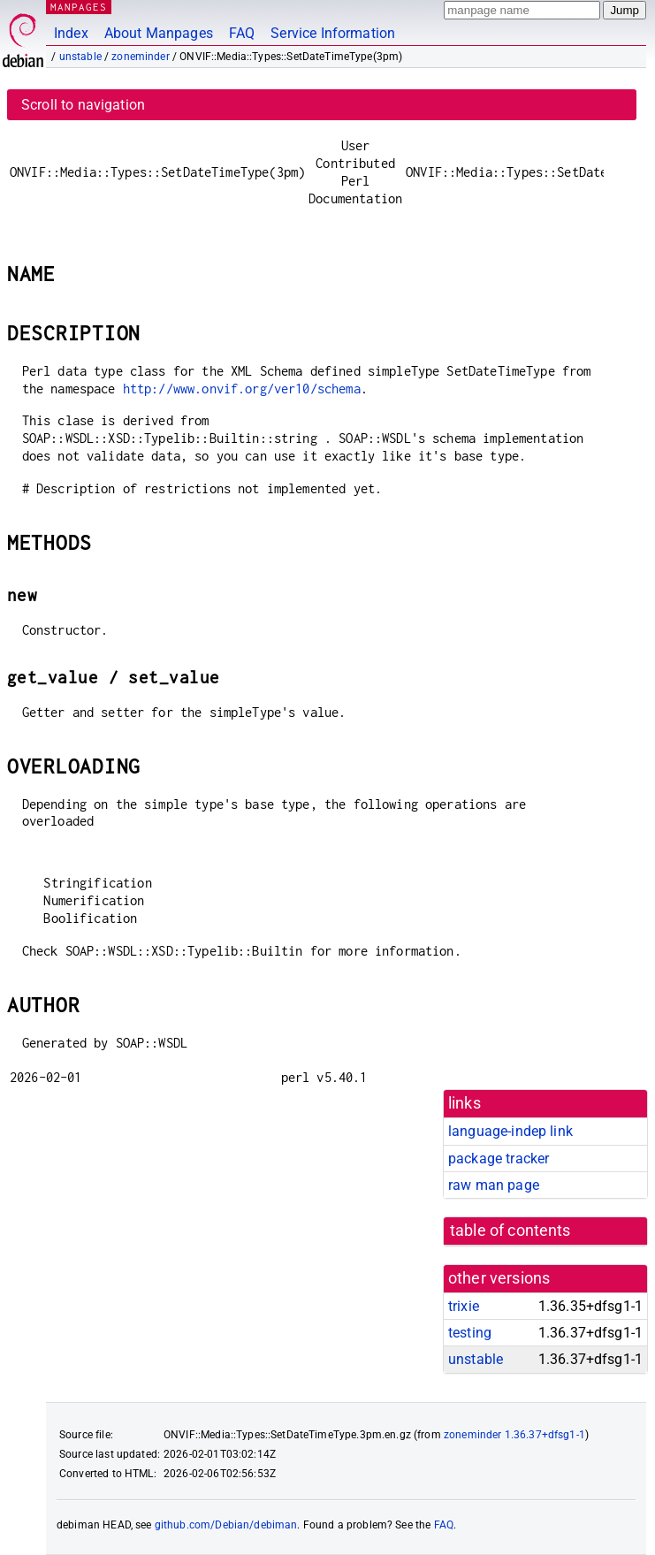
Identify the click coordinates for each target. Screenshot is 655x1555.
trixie (463, 1306)
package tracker (498, 1158)
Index (71, 33)
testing (469, 1332)
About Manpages (158, 33)
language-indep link (510, 1131)
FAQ (242, 33)
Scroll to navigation (83, 104)
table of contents (510, 1230)
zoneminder (140, 56)
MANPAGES (78, 6)
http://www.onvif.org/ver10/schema (242, 388)
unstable (80, 56)
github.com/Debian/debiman (226, 1525)
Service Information (332, 33)
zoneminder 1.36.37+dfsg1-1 (514, 1435)
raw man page (493, 1185)
